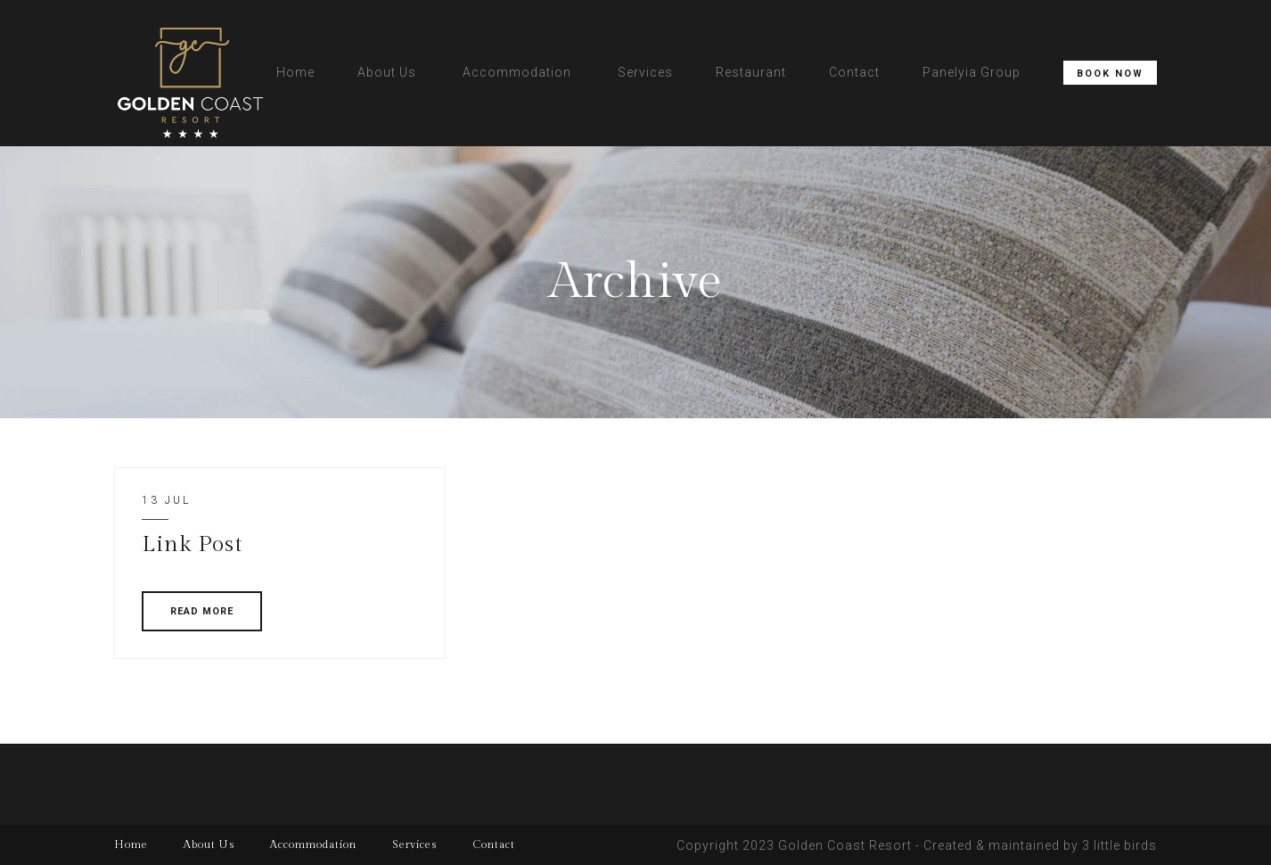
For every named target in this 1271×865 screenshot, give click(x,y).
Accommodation (517, 72)
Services (645, 72)
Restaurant (751, 72)
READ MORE (202, 611)
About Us (386, 72)
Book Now (1110, 73)
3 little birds (1119, 845)
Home (295, 72)
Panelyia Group (971, 72)
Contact (854, 72)
